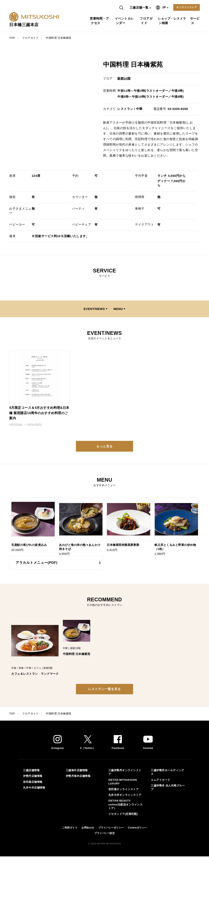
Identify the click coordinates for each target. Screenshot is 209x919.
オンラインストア (186, 7)
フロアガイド (146, 21)
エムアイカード (160, 779)
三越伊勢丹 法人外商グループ (168, 787)
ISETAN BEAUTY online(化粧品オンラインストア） (125, 804)
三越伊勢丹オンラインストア (124, 772)
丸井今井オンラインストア (124, 794)
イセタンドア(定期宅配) (123, 813)
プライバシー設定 (104, 833)
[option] (33, 524)
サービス (195, 21)
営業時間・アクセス (100, 21)
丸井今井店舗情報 (34, 787)
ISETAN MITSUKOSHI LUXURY (122, 781)
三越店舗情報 (31, 770)
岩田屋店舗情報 (32, 781)
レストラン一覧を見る (104, 689)
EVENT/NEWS (94, 309)
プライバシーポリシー (111, 827)
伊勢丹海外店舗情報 (78, 775)
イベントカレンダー (125, 21)
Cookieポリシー (137, 827)
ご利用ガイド (69, 827)
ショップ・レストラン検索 (172, 21)
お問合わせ (87, 827)
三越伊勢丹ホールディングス (167, 772)
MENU (118, 309)
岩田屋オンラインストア (123, 789)
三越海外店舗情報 (77, 770)
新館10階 (123, 78)
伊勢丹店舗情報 (32, 775)
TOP (12, 37)
